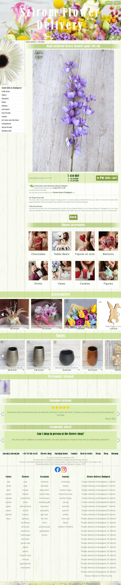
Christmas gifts (6, 131)
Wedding (18, 62)
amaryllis (25, 526)
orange (8, 498)
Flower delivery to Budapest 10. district (98, 518)
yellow (9, 502)
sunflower (25, 522)
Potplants (17, 56)
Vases (60, 336)
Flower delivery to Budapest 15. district (98, 539)
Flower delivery (31, 42)
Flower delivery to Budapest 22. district (98, 567)
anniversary (44, 498)
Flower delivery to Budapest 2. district (98, 485)
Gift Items (41, 42)
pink (8, 490)
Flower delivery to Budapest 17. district (98, 547)
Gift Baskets (6, 109)
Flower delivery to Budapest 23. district (98, 571)
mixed (25, 490)
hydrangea (25, 535)
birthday (44, 485)
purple (8, 494)
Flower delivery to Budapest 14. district (98, 535)
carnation (25, 539)
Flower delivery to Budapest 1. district (98, 481)
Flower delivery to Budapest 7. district (98, 506)
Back (73, 217)
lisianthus (25, 530)
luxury (44, 535)
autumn (65, 510)
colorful (8, 514)
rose (25, 481)
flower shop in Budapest (62, 192)
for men (44, 518)
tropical (25, 514)
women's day (65, 498)
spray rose (25, 543)
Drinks (4, 102)
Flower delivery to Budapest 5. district (98, 498)
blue (8, 518)
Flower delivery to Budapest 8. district (98, 510)
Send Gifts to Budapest (11, 88)
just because (44, 526)
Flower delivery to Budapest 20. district (98, 559)
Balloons (4, 106)
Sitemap (114, 454)
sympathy (44, 510)
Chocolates (5, 99)
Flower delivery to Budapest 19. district (98, 555)
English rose (25, 555)
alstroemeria (25, 506)
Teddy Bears (6, 91)
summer (65, 506)
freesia (25, 494)
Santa (65, 522)
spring (65, 502)
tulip (25, 485)
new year (65, 518)
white (8, 485)
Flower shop (12, 74)
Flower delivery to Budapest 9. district (98, 514)
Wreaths (15, 67)
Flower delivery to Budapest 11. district (98, 522)
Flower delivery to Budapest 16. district (98, 543)
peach (8, 510)
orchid (25, 510)
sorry (44, 522)
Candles (4, 117)
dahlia (25, 547)
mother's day (65, 490)
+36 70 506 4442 (30, 454)
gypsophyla (25, 563)
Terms (98, 454)
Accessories (60, 294)
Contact (74, 454)
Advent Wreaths (7, 127)
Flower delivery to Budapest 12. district (98, 526)
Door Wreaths (6, 113)
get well (44, 514)
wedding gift (44, 502)
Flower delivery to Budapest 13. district (98, 530)
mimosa (25, 559)
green (8, 506)
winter (65, 514)
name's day (44, 494)
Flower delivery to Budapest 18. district (98, 551)
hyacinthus (25, 498)
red (8, 481)
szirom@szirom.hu (11, 454)
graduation (44, 530)
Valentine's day (65, 494)
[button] (118, 314)
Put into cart (107, 178)
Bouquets (15, 51)
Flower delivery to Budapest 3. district (98, 490)
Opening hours (61, 454)
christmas (65, 481)
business (44, 506)
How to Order (86, 454)
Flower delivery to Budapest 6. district (98, 502)
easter (65, 485)
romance (44, 481)
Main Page (6, 44)
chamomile (25, 567)
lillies (25, 502)
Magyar (117, 3)
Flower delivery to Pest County (98, 575)
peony (25, 551)
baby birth (44, 490)
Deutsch (109, 3)
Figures (4, 95)
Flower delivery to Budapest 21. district (98, 563)
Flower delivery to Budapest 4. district (98, 494)
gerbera (25, 518)
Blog (106, 454)
